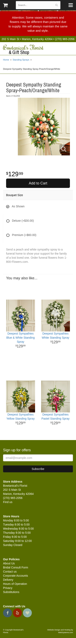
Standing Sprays (21, 59)
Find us (7, 502)
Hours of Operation (15, 583)
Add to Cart (38, 183)
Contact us (10, 571)
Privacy (7, 588)
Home (6, 59)
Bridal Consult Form (15, 567)
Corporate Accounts (15, 575)
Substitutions (11, 592)
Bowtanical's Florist (38, 49)
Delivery (8, 579)
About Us (9, 563)
